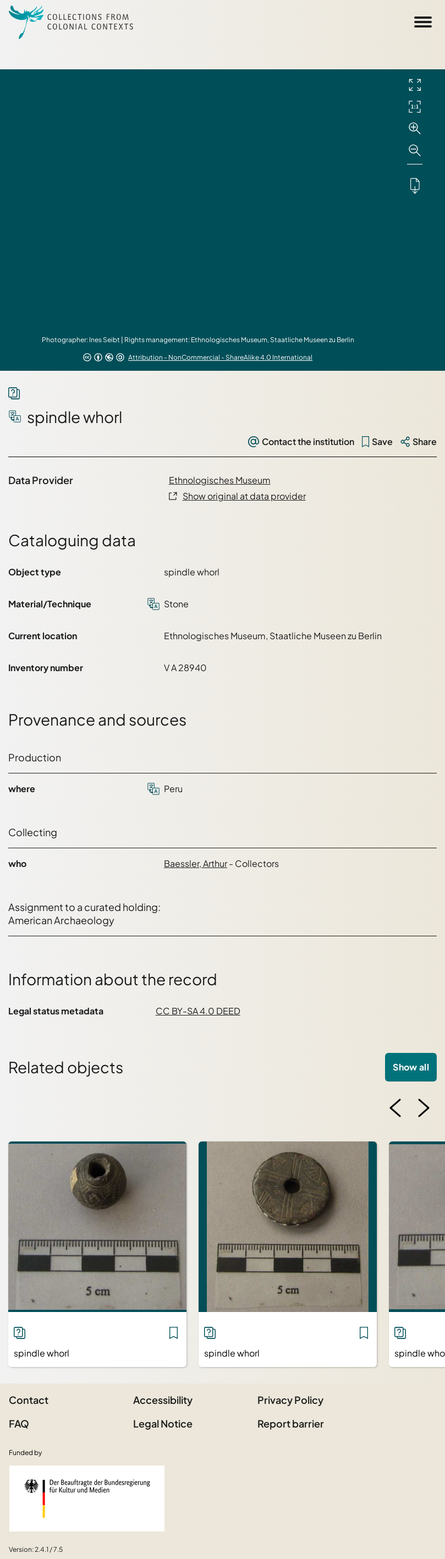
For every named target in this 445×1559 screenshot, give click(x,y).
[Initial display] (415, 107)
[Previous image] (395, 1108)
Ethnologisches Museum (220, 480)
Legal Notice (163, 1423)
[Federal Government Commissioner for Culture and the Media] (87, 1498)
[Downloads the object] (415, 185)
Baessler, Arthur (195, 863)
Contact (28, 1399)
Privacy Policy (290, 1399)
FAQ (19, 1423)
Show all (411, 1067)
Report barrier (290, 1423)
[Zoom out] (415, 151)
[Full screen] (415, 85)
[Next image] (423, 1108)
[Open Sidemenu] (423, 22)
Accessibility (163, 1399)
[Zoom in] (415, 129)
